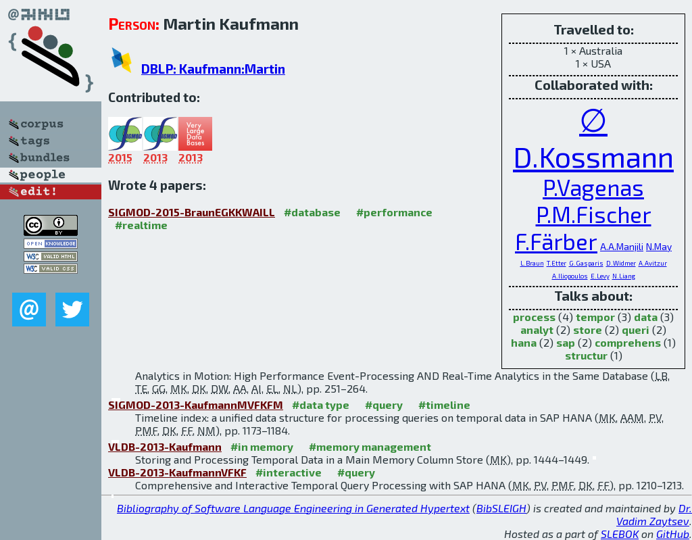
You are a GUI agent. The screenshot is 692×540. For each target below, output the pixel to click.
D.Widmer (621, 263)
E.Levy (600, 276)
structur (586, 355)
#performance (394, 211)
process (534, 316)
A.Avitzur (653, 263)
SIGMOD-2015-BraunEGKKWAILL (191, 211)
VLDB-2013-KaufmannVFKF (177, 472)
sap (565, 342)
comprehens (628, 342)
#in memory (261, 446)
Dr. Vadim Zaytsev (654, 514)
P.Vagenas (593, 187)
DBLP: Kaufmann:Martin (213, 68)
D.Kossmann (593, 156)
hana (524, 342)
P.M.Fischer (593, 214)
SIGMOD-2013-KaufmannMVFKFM (195, 404)
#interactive (288, 472)
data (646, 316)
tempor (595, 316)
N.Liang (623, 276)
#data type (320, 404)
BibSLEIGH (501, 507)
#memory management (370, 446)
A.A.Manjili (621, 246)
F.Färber (556, 241)
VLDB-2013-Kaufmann (165, 446)
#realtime (141, 224)
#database (312, 211)
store (587, 329)
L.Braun (532, 263)
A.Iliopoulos (570, 276)
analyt (536, 329)
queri (635, 329)
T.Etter (556, 263)
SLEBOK (620, 533)
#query (384, 404)
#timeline (444, 404)
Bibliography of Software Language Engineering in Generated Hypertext (293, 507)
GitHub (672, 533)
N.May (659, 246)
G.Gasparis (586, 263)
